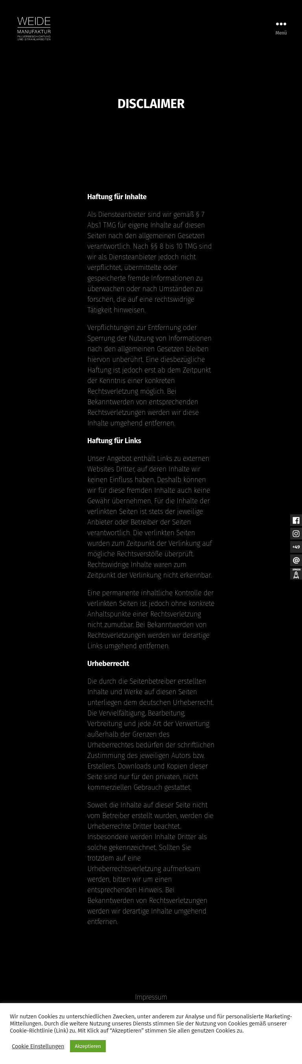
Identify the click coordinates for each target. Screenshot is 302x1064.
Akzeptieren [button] (88, 1046)
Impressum (151, 997)
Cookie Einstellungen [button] (38, 1046)
